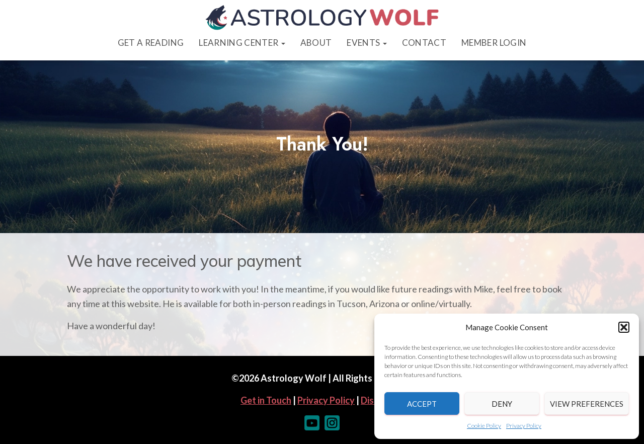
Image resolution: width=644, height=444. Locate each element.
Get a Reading (151, 42)
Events (366, 42)
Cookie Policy (484, 425)
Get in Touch (265, 400)
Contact (424, 42)
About (316, 42)
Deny (502, 403)
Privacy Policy (523, 425)
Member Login (493, 42)
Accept (422, 403)
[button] (624, 327)
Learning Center (242, 42)
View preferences (586, 403)
